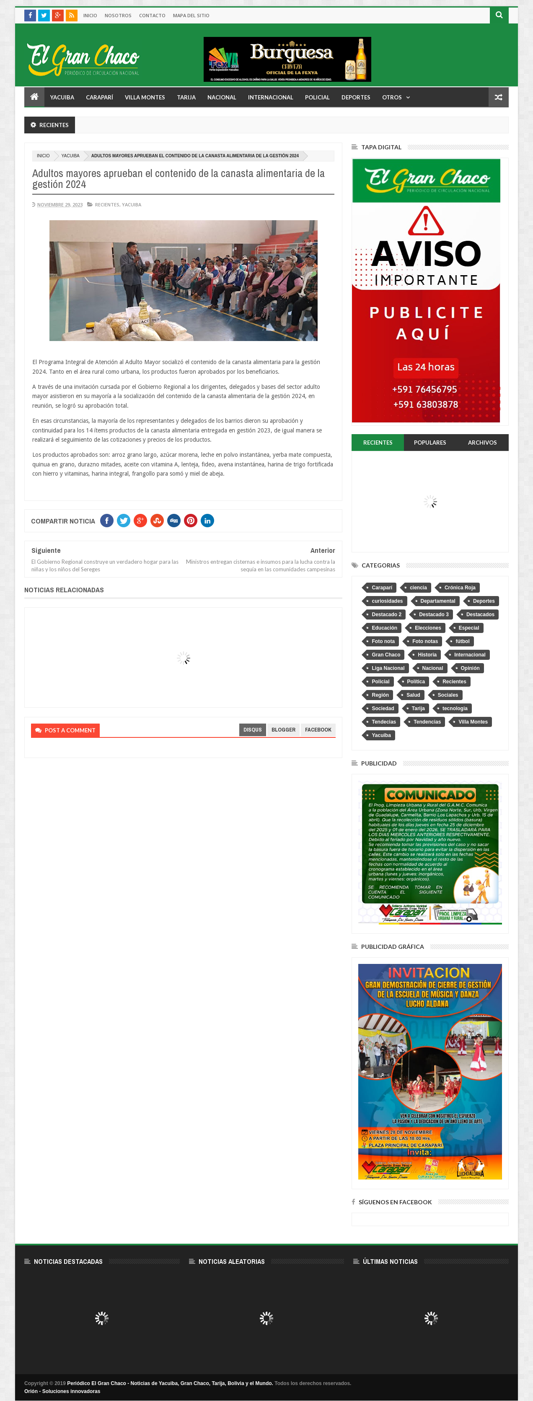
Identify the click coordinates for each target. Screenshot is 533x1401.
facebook (318, 729)
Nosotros (118, 15)
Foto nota (383, 641)
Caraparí (99, 97)
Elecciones (428, 628)
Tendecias (384, 722)
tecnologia (455, 708)
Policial (317, 97)
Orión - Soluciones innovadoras (62, 1391)
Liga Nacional (388, 668)
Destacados (480, 614)
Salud (413, 695)
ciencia (418, 588)
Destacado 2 (386, 614)
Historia (427, 655)
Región (380, 695)
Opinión (470, 668)
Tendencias (427, 722)
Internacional (270, 97)
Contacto (152, 15)
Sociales (448, 695)
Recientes (107, 204)
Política (416, 682)
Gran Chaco (386, 655)
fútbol (462, 641)
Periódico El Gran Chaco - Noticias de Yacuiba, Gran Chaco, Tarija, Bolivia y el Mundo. (170, 1383)
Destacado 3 (434, 614)
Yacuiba (62, 97)
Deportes (356, 97)
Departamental (438, 601)
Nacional (221, 97)
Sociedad (383, 708)
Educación (384, 628)
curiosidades (387, 601)
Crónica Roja (460, 588)
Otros (392, 97)
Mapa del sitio (191, 15)
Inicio (90, 15)
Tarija (186, 97)
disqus (252, 729)
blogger (283, 729)
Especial (469, 628)
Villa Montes (145, 97)
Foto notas (425, 641)
